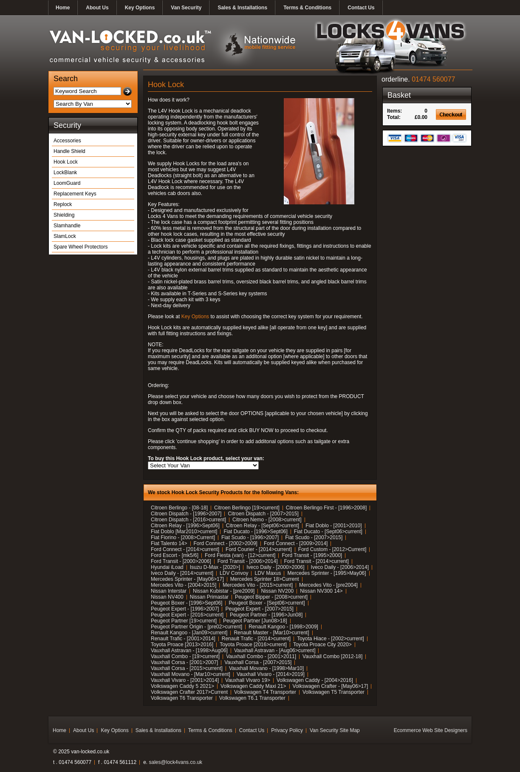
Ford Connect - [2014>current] (185, 549)
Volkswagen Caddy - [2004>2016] (315, 680)
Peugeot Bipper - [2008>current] (271, 597)
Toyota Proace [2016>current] (253, 645)
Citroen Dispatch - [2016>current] (188, 520)
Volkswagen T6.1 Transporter (252, 698)
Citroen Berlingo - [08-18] (179, 508)
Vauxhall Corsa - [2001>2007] (184, 662)
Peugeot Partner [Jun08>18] (255, 621)
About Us (97, 8)
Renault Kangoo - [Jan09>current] (189, 633)
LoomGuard (67, 183)
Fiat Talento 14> (169, 543)
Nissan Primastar (209, 597)
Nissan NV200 (277, 591)
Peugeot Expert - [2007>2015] (259, 609)
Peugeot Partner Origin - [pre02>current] (196, 627)
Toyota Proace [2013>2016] (182, 645)
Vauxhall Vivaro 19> (247, 680)
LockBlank (65, 172)
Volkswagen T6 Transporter (182, 698)
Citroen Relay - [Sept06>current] (262, 526)
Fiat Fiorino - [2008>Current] (183, 537)
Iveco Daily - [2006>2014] (340, 567)
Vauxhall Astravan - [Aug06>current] (275, 650)
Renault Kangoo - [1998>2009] (283, 627)
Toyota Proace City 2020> (322, 645)
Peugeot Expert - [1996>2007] (185, 609)
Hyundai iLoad (167, 567)
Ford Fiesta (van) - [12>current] (240, 555)
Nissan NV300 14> (321, 591)
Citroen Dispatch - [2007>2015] (263, 514)
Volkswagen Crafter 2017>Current (189, 692)
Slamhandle (67, 226)
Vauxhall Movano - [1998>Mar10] (266, 668)
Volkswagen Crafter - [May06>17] (330, 686)
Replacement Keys (75, 194)
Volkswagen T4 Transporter (265, 692)
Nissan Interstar (169, 591)
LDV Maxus (267, 573)
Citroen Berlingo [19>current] (247, 508)
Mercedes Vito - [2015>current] (258, 585)
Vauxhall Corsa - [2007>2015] (257, 662)
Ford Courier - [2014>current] (259, 549)
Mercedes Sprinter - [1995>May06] (326, 573)
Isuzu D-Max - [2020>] (215, 567)
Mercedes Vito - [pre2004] (328, 585)
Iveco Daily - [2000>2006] (275, 567)
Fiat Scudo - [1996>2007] (250, 537)
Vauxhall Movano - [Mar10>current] (190, 674)
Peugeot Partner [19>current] (184, 621)
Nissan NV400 (167, 597)
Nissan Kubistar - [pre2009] (223, 591)
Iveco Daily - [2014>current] (182, 573)
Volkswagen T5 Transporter (333, 692)
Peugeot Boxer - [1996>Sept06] (186, 603)
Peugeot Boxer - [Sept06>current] (267, 603)
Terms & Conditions (307, 8)
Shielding (64, 215)
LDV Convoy (234, 573)
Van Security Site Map (335, 730)
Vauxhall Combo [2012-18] (332, 656)
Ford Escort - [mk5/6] (174, 555)
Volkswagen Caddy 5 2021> (182, 686)
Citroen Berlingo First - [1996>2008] (326, 508)
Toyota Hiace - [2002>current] (330, 639)
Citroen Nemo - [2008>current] (266, 520)
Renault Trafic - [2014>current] (256, 639)
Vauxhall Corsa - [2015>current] (187, 668)
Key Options (140, 8)
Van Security (186, 8)
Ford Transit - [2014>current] (316, 561)
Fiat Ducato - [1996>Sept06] (255, 531)
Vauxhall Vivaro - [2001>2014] (185, 680)
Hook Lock (66, 162)
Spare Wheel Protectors (80, 247)
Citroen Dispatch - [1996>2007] (186, 514)
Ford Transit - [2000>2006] (181, 561)
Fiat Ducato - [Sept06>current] (328, 531)
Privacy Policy (287, 730)
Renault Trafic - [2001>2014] (183, 639)
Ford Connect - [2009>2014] (296, 543)
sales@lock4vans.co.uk (176, 762)
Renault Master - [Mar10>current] (271, 633)
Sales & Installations (242, 8)
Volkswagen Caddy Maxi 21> (253, 686)
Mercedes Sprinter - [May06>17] (187, 579)
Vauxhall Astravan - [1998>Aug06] (189, 650)
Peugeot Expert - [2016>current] (187, 615)
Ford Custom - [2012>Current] (332, 549)
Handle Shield (69, 151)
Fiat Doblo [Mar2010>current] (184, 531)
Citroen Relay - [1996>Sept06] (185, 526)
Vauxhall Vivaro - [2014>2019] (271, 674)
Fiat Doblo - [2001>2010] (333, 526)
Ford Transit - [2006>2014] (248, 561)
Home (63, 8)
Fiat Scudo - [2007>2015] (313, 537)
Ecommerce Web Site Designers (430, 730)
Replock (63, 204)
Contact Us (361, 8)
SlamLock (65, 236)
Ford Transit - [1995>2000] (312, 555)
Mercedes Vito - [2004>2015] (183, 585)
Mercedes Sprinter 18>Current (264, 579)
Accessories (67, 141)
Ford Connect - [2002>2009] (225, 543)
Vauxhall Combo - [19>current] (185, 656)
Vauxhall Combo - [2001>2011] (261, 656)
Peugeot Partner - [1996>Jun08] (266, 615)
